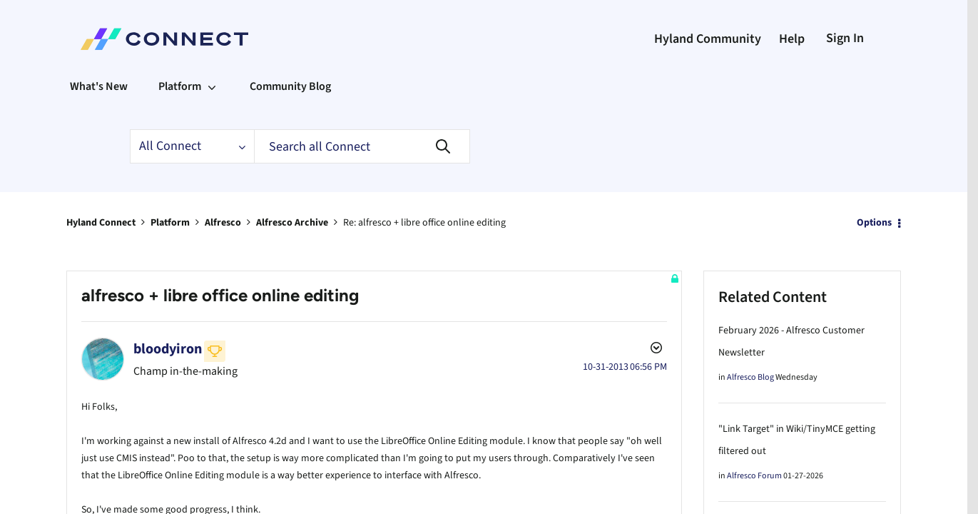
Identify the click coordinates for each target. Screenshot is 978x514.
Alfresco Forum (754, 476)
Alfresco (223, 223)
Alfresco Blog (750, 377)
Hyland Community (707, 39)
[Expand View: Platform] (212, 86)
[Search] (362, 146)
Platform (170, 223)
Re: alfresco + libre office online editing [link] (424, 223)
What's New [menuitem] (99, 86)
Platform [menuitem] (179, 86)
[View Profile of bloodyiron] (167, 349)
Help (792, 39)
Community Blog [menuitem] (290, 86)
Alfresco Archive (292, 223)
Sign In (845, 38)
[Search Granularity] (192, 146)
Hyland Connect (101, 223)
